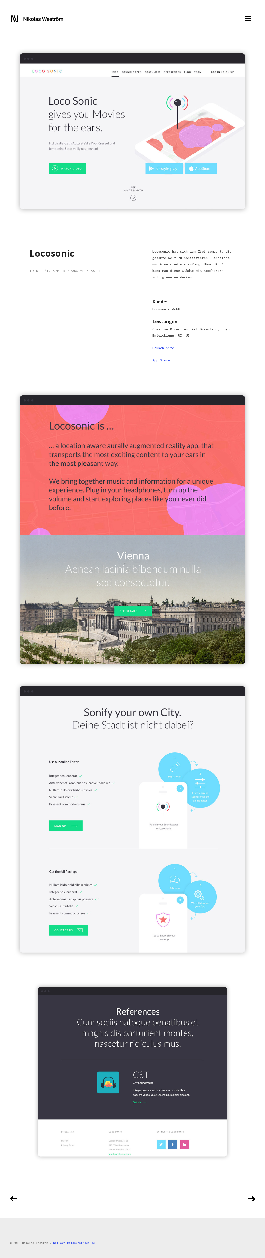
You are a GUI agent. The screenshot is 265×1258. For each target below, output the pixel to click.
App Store (161, 360)
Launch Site (163, 348)
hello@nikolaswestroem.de (74, 1242)
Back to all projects (132, 1199)
